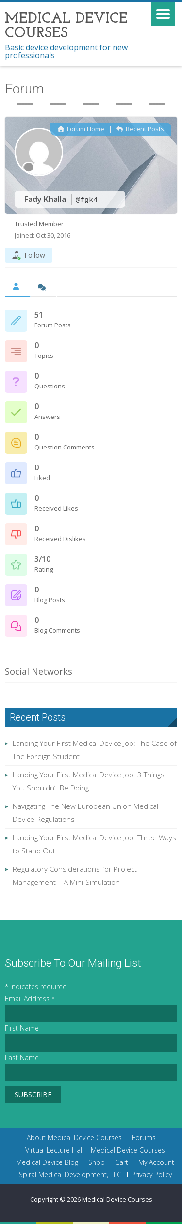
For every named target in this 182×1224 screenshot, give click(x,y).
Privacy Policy (152, 1174)
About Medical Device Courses (74, 1137)
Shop (96, 1162)
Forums (144, 1137)
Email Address (30, 998)
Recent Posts (140, 128)
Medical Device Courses (117, 1199)
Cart (121, 1162)
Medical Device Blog (47, 1162)
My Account (156, 1162)
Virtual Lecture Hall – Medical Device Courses (95, 1150)
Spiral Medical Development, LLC (70, 1174)
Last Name (22, 1057)
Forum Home (81, 128)
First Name (22, 1028)
